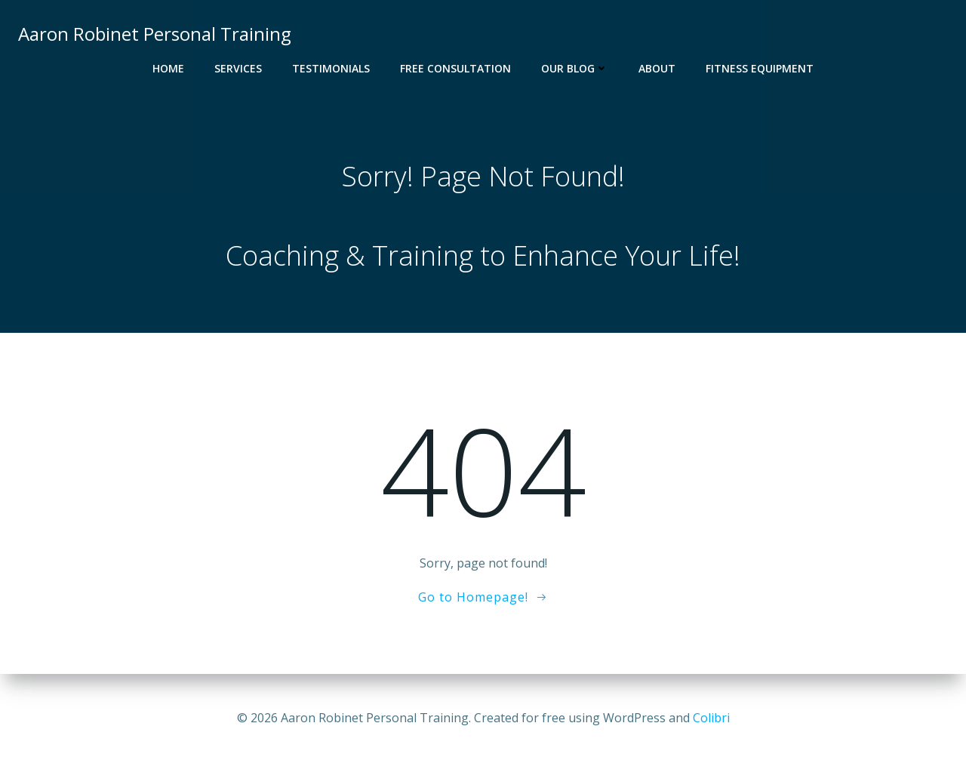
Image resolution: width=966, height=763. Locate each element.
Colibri (711, 717)
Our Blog (574, 68)
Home (168, 68)
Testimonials (331, 68)
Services (238, 68)
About (656, 68)
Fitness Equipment (760, 68)
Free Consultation (455, 68)
